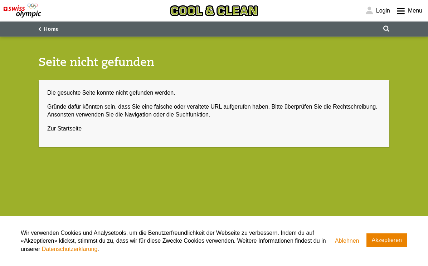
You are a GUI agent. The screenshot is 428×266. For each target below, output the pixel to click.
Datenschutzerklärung (70, 249)
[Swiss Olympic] (22, 11)
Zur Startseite (64, 128)
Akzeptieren (387, 240)
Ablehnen (347, 241)
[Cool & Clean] (214, 11)
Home (51, 29)
